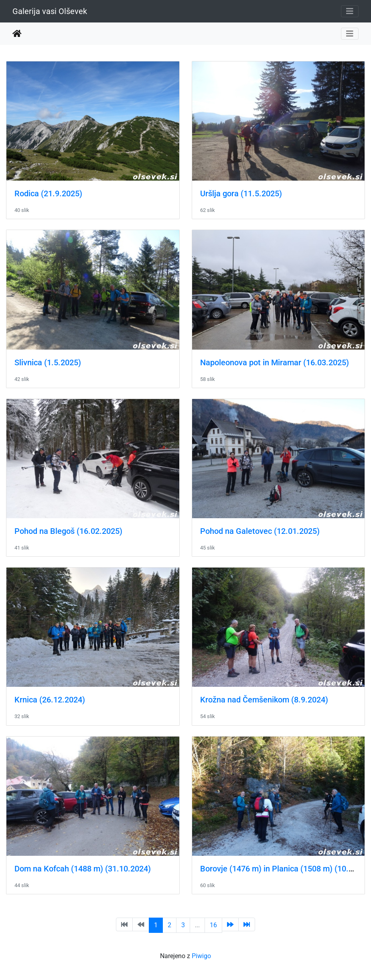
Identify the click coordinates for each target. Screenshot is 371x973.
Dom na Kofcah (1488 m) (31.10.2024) (82, 868)
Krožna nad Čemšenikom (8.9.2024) (264, 699)
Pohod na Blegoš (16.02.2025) (68, 531)
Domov (17, 34)
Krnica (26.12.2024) (49, 699)
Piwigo (201, 956)
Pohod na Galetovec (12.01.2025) (260, 531)
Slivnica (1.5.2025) (47, 362)
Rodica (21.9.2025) (48, 193)
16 (213, 925)
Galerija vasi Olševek (49, 11)
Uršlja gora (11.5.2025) (241, 193)
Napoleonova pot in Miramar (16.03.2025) (274, 362)
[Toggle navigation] (350, 11)
